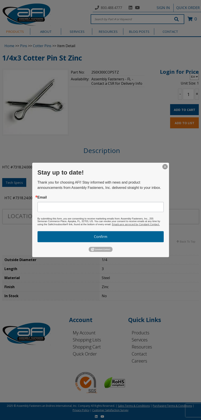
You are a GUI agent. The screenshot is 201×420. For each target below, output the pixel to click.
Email (42, 197)
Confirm (100, 236)
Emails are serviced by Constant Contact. (136, 224)
